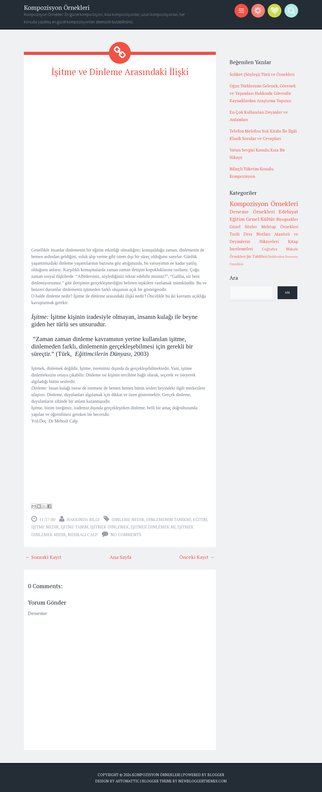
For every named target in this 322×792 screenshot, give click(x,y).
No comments (126, 534)
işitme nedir (45, 527)
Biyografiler (287, 219)
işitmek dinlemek (109, 527)
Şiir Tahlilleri (256, 256)
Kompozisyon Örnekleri (57, 7)
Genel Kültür (260, 219)
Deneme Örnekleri (252, 211)
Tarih (234, 234)
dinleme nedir (128, 519)
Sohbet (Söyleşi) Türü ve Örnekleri (262, 74)
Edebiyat (288, 211)
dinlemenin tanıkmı (168, 519)
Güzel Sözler (243, 226)
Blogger (215, 774)
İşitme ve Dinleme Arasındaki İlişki (120, 72)
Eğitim (200, 519)
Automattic (127, 781)
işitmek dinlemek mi (153, 527)
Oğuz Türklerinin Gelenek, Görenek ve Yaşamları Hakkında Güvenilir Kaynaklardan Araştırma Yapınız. (263, 93)
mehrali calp (83, 534)
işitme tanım (74, 527)
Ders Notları (257, 234)
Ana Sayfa (120, 557)
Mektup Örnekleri (279, 226)
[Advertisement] (119, 120)
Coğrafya (269, 249)
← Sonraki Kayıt (43, 557)
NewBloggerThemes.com (202, 781)
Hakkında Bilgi (83, 519)
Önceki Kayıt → (196, 557)
